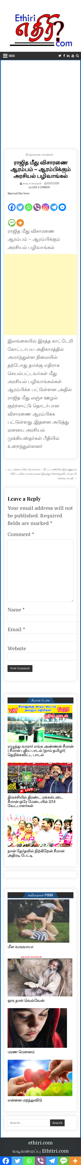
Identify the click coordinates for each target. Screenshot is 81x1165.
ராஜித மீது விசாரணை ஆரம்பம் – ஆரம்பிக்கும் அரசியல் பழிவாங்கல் (40, 168)
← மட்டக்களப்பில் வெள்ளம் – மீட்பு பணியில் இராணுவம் (40, 469)
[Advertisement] (40, 103)
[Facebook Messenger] (62, 204)
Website (17, 648)
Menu (12, 56)
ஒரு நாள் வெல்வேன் (26, 1000)
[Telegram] (54, 204)
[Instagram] (45, 204)
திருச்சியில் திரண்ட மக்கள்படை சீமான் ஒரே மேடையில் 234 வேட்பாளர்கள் (35, 801)
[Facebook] (12, 204)
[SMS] (12, 219)
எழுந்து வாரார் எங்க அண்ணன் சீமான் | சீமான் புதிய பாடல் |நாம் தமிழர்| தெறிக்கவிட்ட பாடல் (40, 750)
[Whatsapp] (28, 204)
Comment (21, 534)
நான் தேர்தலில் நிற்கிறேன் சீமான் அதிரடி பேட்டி (36, 853)
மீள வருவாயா (20, 947)
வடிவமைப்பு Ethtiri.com (40, 1151)
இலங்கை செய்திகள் (41, 154)
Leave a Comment (41, 187)
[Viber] (37, 204)
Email (16, 629)
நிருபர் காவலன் (32, 183)
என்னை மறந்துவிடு (25, 1100)
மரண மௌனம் (21, 1052)
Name (16, 610)
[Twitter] (20, 204)
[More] (20, 219)
